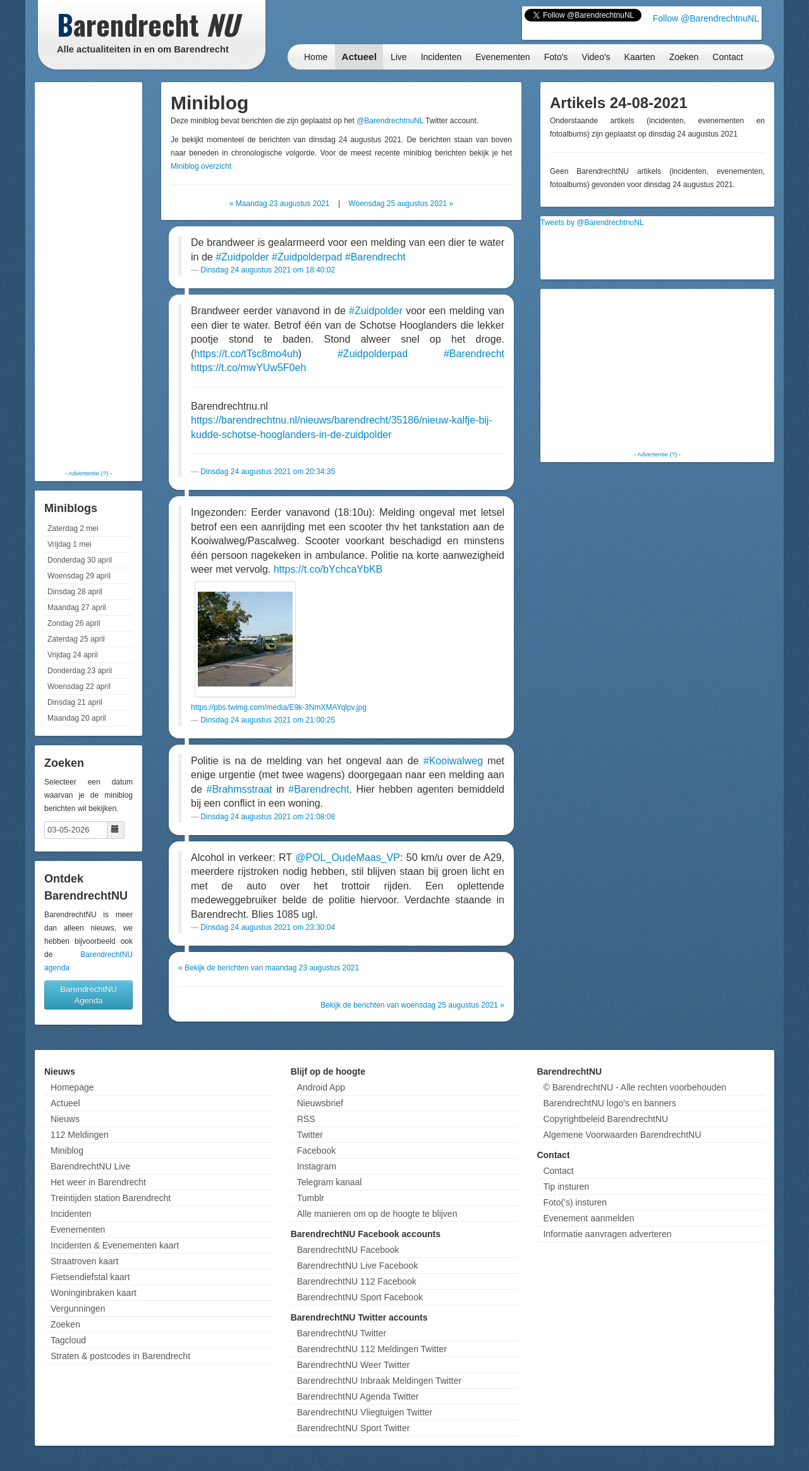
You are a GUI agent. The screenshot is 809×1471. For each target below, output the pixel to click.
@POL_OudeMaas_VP (347, 857)
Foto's (556, 57)
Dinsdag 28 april (74, 591)
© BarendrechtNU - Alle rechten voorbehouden (634, 1087)
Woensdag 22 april (79, 686)
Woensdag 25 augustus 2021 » (400, 203)
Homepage (72, 1087)
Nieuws (65, 1119)
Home (315, 57)
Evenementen (502, 57)
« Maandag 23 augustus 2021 (279, 203)
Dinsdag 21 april (74, 702)
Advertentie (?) (88, 473)
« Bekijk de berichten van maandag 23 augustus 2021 (268, 967)
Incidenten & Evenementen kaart (115, 1245)
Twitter (310, 1135)
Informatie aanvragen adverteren (607, 1234)
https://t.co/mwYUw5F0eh (248, 367)
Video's (595, 57)
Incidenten (441, 57)
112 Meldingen (80, 1135)
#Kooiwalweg (453, 760)
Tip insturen (566, 1186)
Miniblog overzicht (201, 166)
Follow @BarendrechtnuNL (706, 18)
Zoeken (684, 57)
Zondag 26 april (73, 623)
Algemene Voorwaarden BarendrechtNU (622, 1135)
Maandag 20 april (76, 718)
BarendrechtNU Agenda (88, 994)
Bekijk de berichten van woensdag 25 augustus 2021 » (412, 1005)
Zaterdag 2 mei (73, 528)
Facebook (316, 1150)
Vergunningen (78, 1308)
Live (399, 57)
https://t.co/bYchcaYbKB (328, 569)
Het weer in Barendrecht (98, 1182)
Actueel (359, 56)
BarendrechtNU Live (90, 1166)
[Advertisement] (88, 275)
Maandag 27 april (76, 607)
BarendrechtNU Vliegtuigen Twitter (365, 1412)
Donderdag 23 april (79, 670)
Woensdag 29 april (79, 575)
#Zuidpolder (242, 257)
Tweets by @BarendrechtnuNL (592, 222)
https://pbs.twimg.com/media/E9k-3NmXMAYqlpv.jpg (279, 707)
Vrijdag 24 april (72, 654)
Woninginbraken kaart (94, 1293)
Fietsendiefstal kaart (90, 1277)
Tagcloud (68, 1340)
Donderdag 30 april (79, 560)
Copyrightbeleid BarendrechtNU (605, 1119)
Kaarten (639, 57)
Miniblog (67, 1150)
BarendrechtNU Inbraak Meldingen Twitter (379, 1381)
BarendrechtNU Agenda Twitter (358, 1396)
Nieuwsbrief (320, 1103)
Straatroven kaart (84, 1261)
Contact (727, 57)
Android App (321, 1087)
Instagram (316, 1166)
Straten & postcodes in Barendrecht (120, 1356)
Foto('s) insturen (575, 1202)
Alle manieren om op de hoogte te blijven (377, 1214)
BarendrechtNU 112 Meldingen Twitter (372, 1349)
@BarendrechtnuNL (389, 120)
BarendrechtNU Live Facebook (357, 1265)
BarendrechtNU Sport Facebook (360, 1297)
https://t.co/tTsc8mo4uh (246, 353)
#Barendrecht (375, 257)
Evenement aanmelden (588, 1218)
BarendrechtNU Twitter (341, 1333)
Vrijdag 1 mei (69, 544)
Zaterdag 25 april (76, 639)
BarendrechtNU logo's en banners (609, 1103)
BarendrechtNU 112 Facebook (357, 1281)
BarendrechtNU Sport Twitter (353, 1428)
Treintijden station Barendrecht (111, 1198)
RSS (306, 1119)
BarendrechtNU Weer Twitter (353, 1365)
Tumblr (310, 1198)
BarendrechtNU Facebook (348, 1250)
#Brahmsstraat (239, 789)
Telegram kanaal (329, 1182)
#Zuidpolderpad (307, 257)
